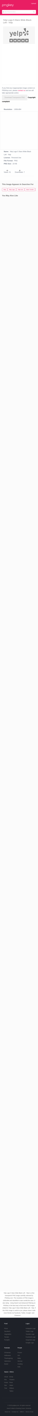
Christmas (7, 1352)
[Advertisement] (19, 64)
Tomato (6, 1337)
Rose (11, 1382)
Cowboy (20, 1364)
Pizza (6, 1328)
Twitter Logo (29, 1331)
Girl (19, 1355)
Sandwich (7, 1331)
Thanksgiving (8, 1358)
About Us (7, 1412)
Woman (20, 1361)
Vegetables (7, 1334)
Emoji (11, 1377)
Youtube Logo (30, 1334)
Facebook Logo (30, 1337)
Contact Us (15, 1412)
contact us (21, 90)
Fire (5, 1379)
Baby (19, 1358)
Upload (33, 3)
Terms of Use (29, 1412)
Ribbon (11, 1388)
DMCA (22, 1412)
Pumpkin (7, 1340)
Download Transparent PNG (15, 97)
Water (11, 1385)
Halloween (7, 1355)
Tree (5, 1388)
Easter (6, 1364)
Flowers (11, 1379)
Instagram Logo (30, 1328)
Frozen (20, 1352)
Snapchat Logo (30, 1340)
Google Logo (30, 1343)
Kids (19, 1367)
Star (5, 1385)
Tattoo (11, 1391)
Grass (6, 1382)
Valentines (7, 1361)
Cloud (6, 1377)
